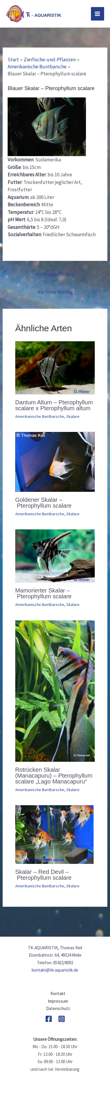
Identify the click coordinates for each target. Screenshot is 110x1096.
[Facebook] (48, 1018)
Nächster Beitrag (55, 292)
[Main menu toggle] (97, 14)
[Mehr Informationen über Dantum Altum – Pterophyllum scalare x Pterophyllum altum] (55, 367)
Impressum (58, 1001)
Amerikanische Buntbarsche (39, 416)
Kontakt (57, 993)
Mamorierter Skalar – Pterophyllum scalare (43, 593)
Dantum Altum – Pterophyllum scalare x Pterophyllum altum (54, 405)
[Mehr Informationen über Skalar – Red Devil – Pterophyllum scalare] (54, 834)
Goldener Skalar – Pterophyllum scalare (43, 503)
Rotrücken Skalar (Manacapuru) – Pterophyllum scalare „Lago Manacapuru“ (53, 775)
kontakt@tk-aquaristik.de (55, 970)
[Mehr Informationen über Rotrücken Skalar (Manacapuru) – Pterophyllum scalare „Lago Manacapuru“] (55, 690)
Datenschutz (58, 1008)
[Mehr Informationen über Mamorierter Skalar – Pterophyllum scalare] (55, 555)
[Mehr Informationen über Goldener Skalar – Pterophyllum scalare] (55, 461)
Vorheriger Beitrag (55, 274)
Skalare (72, 416)
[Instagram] (61, 1018)
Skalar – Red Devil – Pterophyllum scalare (43, 875)
